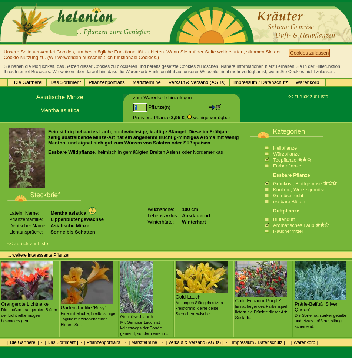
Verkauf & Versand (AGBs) (197, 82)
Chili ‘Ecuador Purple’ (261, 306)
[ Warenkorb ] (304, 342)
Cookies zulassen (309, 53)
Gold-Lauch (202, 302)
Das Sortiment (65, 82)
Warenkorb (307, 82)
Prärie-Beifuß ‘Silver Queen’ (320, 312)
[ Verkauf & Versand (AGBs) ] (194, 342)
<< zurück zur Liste (308, 96)
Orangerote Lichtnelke (29, 309)
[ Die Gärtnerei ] (23, 342)
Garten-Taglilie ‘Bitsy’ (88, 313)
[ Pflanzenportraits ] (103, 342)
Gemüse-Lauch (145, 322)
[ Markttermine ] (144, 342)
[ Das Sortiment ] (61, 342)
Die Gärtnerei (28, 82)
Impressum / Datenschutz (260, 82)
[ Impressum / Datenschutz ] (257, 342)
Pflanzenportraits (107, 82)
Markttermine (147, 82)
